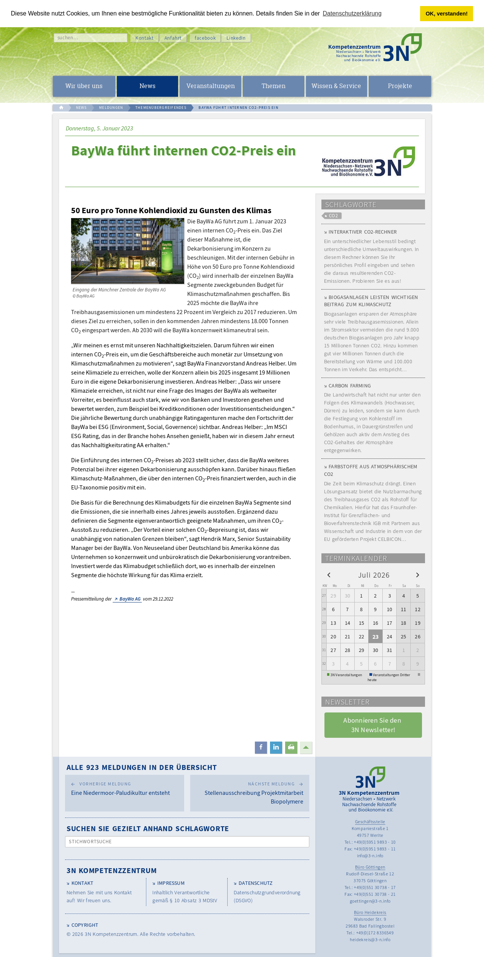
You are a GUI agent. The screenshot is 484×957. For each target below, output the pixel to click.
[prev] (328, 574)
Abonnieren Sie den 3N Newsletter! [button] (373, 725)
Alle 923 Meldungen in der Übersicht (142, 767)
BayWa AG (130, 599)
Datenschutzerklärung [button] (352, 13)
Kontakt (144, 38)
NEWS (81, 107)
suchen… (67, 37)
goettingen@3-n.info (370, 901)
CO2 (333, 215)
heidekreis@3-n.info (370, 939)
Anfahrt (173, 38)
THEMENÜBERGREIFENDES (160, 107)
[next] (417, 574)
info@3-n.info (370, 855)
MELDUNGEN (111, 107)
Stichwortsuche (90, 841)
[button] (261, 748)
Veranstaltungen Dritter (391, 674)
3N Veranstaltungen (346, 674)
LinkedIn (235, 38)
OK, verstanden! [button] (447, 14)
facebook (205, 38)
